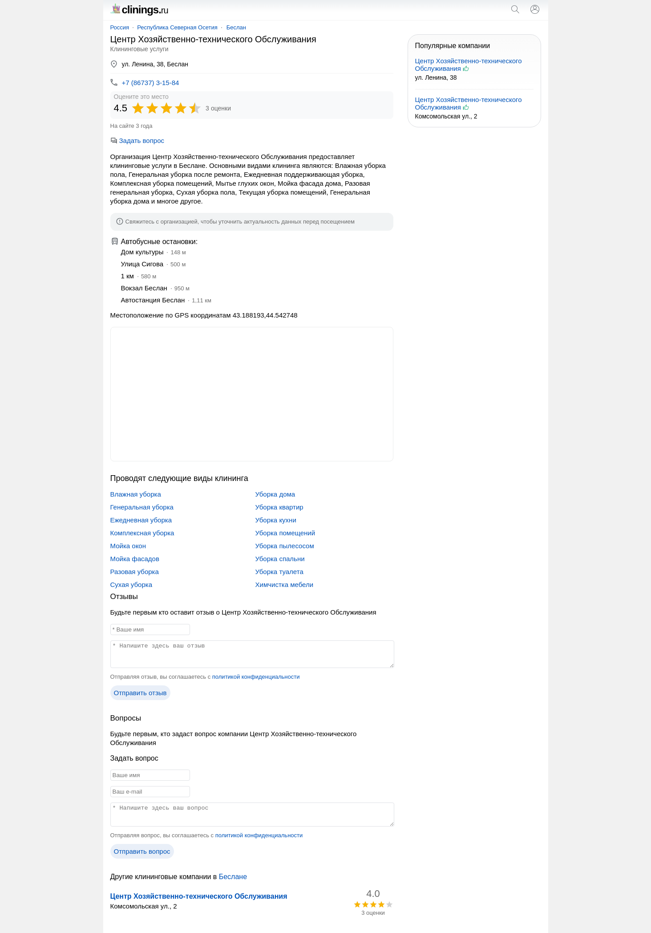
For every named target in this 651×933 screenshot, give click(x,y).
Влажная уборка (135, 494)
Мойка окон (128, 546)
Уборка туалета (279, 571)
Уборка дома (275, 494)
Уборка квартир (279, 507)
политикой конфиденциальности (256, 676)
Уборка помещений (285, 533)
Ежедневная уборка (141, 520)
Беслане (233, 876)
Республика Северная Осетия (177, 27)
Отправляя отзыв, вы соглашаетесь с (205, 676)
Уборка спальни (280, 558)
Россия (119, 27)
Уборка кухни (275, 520)
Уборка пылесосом (284, 546)
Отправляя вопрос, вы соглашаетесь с (206, 835)
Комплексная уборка (142, 533)
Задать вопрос (137, 140)
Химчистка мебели (284, 584)
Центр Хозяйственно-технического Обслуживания (198, 896)
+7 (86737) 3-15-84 (150, 82)
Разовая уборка (134, 571)
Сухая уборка (131, 584)
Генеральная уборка (142, 507)
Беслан (236, 27)
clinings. (139, 10)
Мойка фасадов (134, 558)
